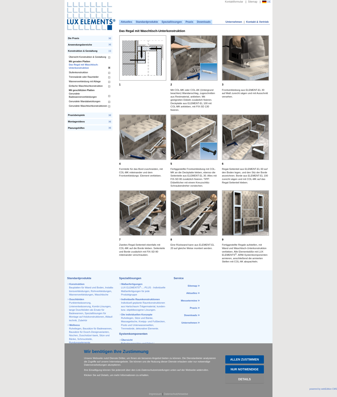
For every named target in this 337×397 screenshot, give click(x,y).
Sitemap (252, 1)
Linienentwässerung (80, 306)
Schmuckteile (84, 339)
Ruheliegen (75, 328)
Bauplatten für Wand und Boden (86, 287)
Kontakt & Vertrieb (257, 21)
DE (266, 1)
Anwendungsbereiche (80, 44)
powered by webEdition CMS (323, 389)
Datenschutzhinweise (176, 393)
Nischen (73, 335)
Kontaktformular (234, 1)
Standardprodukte (147, 21)
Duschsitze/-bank (88, 335)
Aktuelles (126, 21)
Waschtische (101, 294)
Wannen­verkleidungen (81, 294)
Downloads (204, 21)
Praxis (189, 21)
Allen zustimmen (244, 359)
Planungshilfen (76, 128)
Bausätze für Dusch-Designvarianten (89, 332)
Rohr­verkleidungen (101, 291)
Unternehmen (234, 21)
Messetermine (189, 300)
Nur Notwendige (244, 369)
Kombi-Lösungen (101, 306)
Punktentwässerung (79, 302)
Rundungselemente (79, 342)
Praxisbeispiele (76, 115)
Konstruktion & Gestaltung (82, 51)
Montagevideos (76, 121)
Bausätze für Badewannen (97, 328)
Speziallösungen (172, 21)
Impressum (155, 393)
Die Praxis (73, 38)
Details (244, 379)
